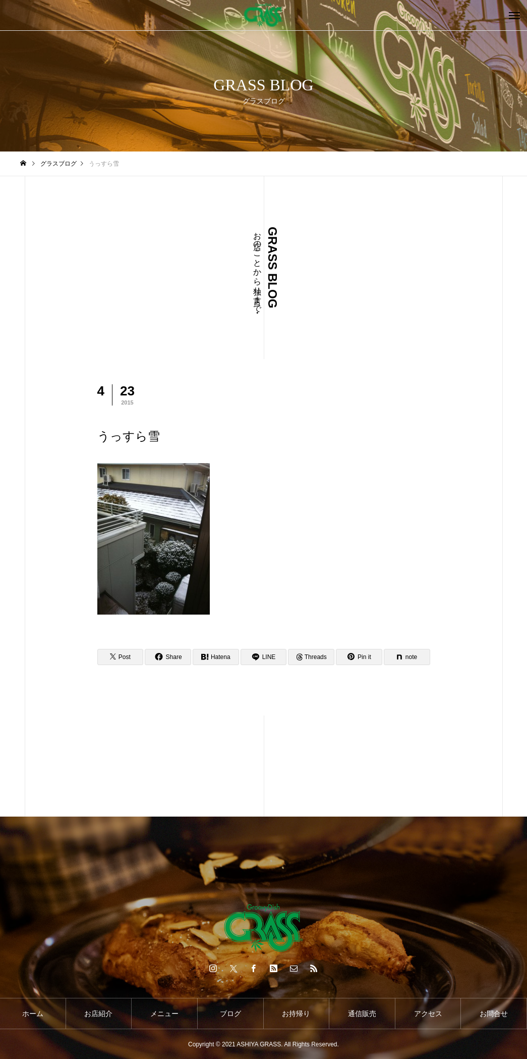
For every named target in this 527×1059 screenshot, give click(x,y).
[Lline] (264, 657)
